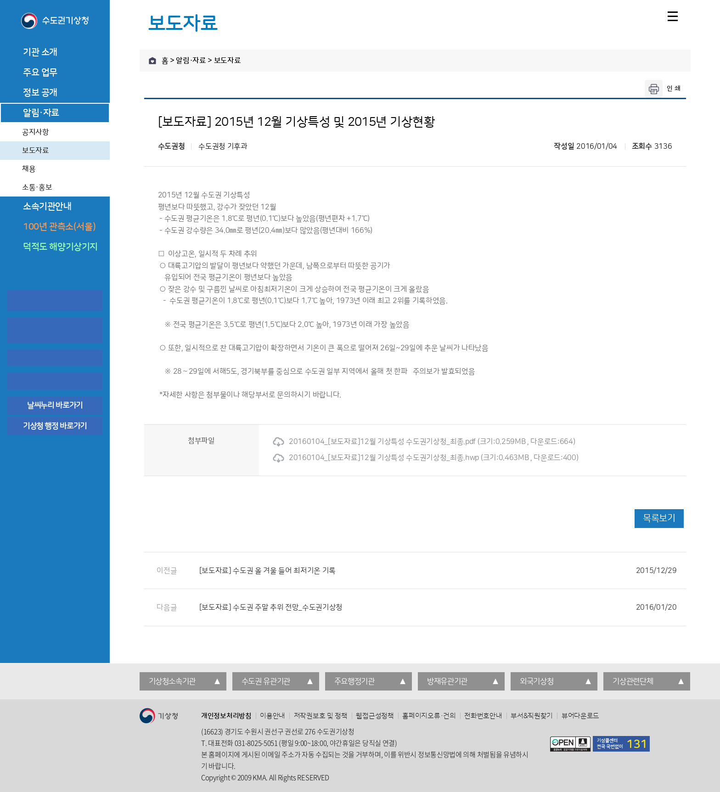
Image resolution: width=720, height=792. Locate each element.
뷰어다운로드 (580, 716)
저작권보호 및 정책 (321, 716)
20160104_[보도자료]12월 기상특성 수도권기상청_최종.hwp (376, 458)
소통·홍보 (37, 187)
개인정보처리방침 (226, 716)
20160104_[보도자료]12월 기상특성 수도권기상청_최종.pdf (374, 442)
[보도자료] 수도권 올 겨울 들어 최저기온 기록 (438, 570)
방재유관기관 (447, 681)
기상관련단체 (633, 681)
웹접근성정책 (375, 716)
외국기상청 (536, 681)
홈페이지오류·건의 (429, 716)
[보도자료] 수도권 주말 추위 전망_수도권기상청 (438, 607)
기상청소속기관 (172, 681)
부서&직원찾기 (532, 716)
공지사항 (35, 132)
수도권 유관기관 (266, 681)
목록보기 (659, 518)
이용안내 (272, 716)
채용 (28, 169)
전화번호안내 (483, 716)
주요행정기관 (354, 681)
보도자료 (35, 150)
